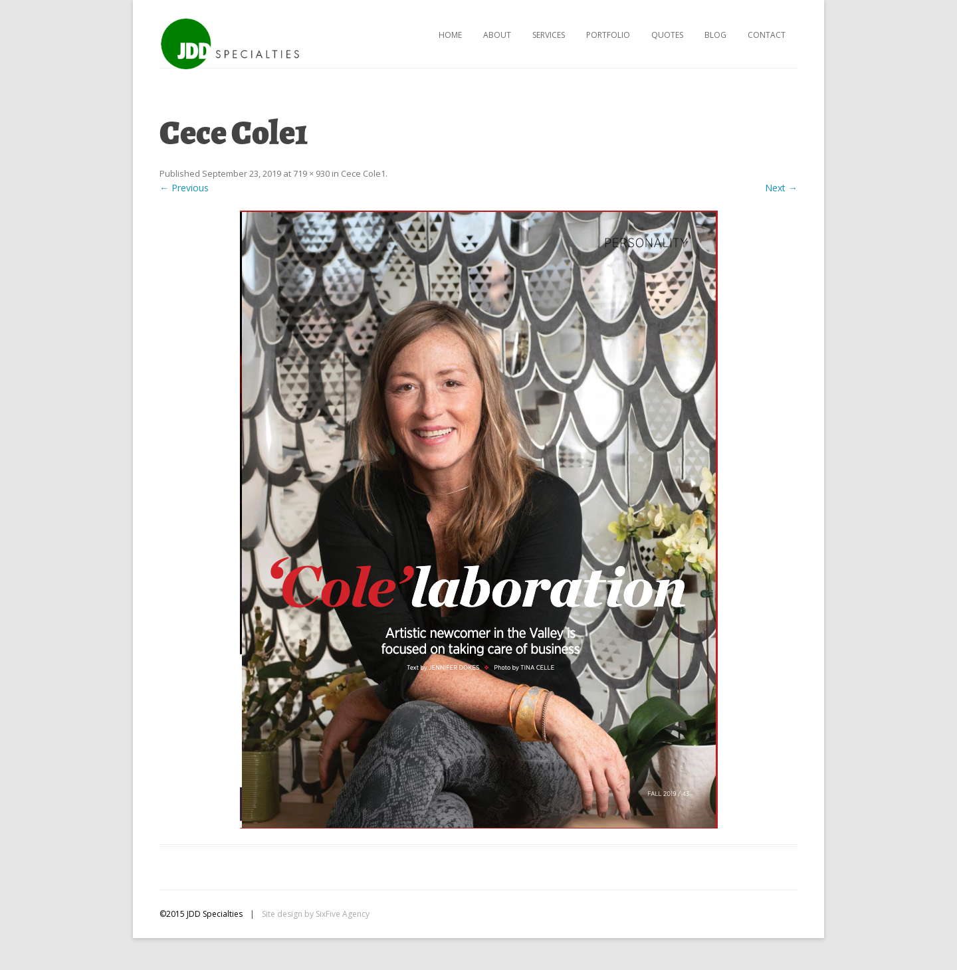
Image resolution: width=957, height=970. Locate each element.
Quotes (667, 35)
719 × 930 (311, 173)
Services (548, 35)
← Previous (184, 187)
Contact (767, 35)
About (497, 35)
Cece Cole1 (363, 173)
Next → (781, 187)
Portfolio (608, 35)
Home (450, 35)
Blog (715, 35)
